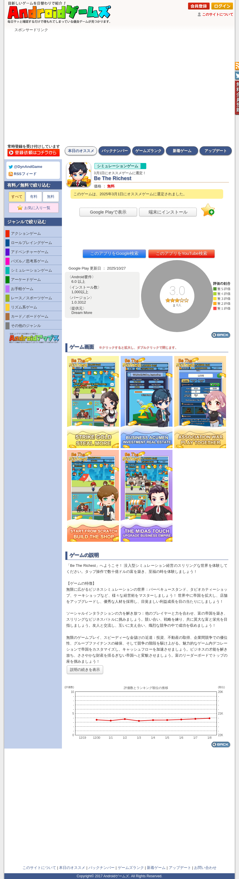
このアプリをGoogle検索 (114, 253)
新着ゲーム (182, 151)
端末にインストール (168, 211)
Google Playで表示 (108, 211)
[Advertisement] (58, 87)
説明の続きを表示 (85, 669)
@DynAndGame (25, 166)
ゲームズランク (148, 151)
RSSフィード (23, 174)
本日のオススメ (81, 151)
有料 (33, 196)
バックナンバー (115, 151)
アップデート (215, 151)
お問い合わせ (205, 867)
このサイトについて (217, 14)
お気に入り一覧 (35, 207)
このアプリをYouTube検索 (181, 253)
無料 (50, 196)
